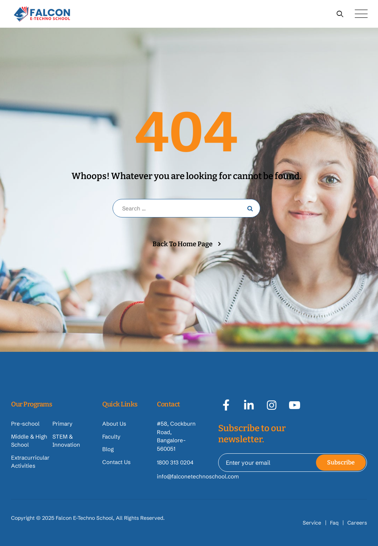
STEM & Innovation (66, 441)
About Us (114, 423)
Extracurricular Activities (30, 462)
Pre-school (25, 423)
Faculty (111, 436)
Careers (357, 522)
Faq (334, 522)
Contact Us (116, 462)
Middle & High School (29, 441)
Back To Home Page (182, 244)
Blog (108, 449)
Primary (62, 423)
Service (312, 522)
